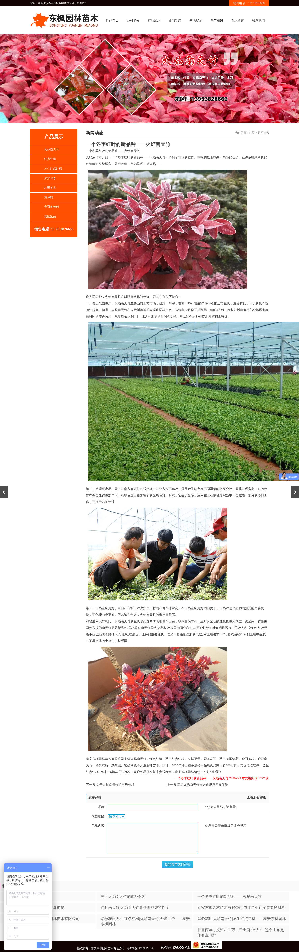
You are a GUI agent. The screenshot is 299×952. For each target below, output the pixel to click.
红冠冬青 (50, 187)
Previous (4, 492)
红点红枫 (50, 159)
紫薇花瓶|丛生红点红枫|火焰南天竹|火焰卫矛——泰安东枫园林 (145, 921)
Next (295, 492)
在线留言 (237, 20)
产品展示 (154, 20)
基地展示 (195, 20)
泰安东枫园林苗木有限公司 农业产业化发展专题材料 (241, 907)
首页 (252, 132)
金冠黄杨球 (51, 206)
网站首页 (112, 20)
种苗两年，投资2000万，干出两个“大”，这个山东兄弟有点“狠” (240, 932)
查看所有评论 (256, 797)
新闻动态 (175, 20)
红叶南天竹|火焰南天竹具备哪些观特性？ (135, 907)
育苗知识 (216, 20)
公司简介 (133, 20)
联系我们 (258, 20)
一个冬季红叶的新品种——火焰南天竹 (229, 896)
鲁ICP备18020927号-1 (140, 948)
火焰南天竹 (51, 149)
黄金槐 (48, 197)
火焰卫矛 (50, 178)
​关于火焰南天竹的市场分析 (115, 784)
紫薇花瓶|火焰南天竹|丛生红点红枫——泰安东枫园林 (241, 919)
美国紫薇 (50, 216)
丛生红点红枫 (53, 168)
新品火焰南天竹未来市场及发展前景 (202, 784)
